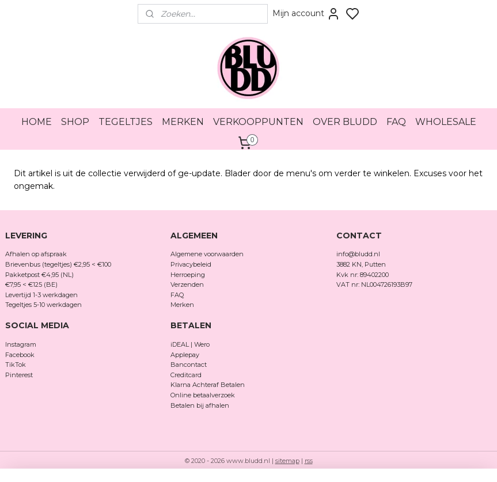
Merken (182, 305)
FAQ (396, 121)
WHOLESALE (445, 121)
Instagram (20, 344)
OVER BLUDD (345, 121)
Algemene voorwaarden (207, 254)
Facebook (20, 355)
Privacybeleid (190, 264)
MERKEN (183, 121)
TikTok (15, 364)
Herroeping (187, 275)
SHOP (75, 121)
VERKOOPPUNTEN (258, 121)
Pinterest (19, 375)
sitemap (287, 461)
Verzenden (187, 284)
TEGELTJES (125, 121)
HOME (36, 121)
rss (309, 461)
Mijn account (306, 14)
